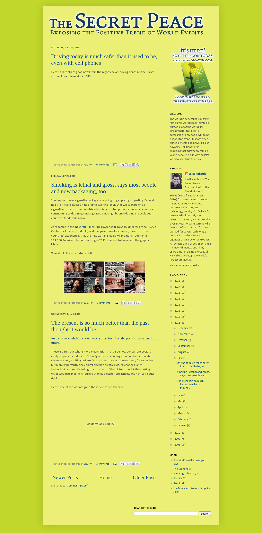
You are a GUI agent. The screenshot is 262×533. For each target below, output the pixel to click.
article (100, 387)
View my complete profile (185, 265)
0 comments (102, 165)
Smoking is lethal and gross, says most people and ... (193, 374)
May (180, 401)
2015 (177, 299)
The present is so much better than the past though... (190, 385)
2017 (177, 286)
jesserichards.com (180, 219)
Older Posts (145, 477)
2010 (177, 432)
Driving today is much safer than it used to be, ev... (193, 365)
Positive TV (180, 478)
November (184, 334)
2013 (177, 310)
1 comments (102, 464)
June (180, 395)
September (184, 346)
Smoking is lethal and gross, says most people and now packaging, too (104, 187)
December (184, 328)
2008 (177, 444)
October (183, 340)
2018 (177, 280)
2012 (177, 316)
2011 (177, 322)
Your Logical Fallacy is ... (187, 473)
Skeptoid (179, 483)
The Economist (182, 469)
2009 (177, 438)
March (182, 413)
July (180, 358)
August (182, 352)
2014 (177, 304)
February (183, 419)
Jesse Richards (197, 174)
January (182, 425)
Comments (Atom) (77, 485)
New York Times (84, 227)
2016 (177, 292)
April (181, 407)
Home (105, 477)
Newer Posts (65, 477)
